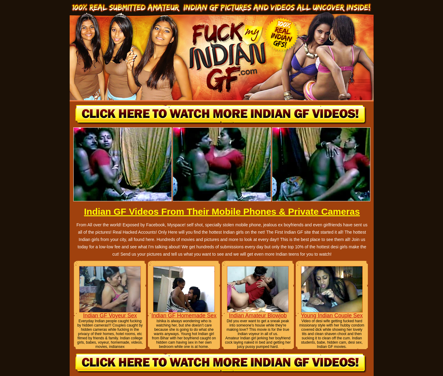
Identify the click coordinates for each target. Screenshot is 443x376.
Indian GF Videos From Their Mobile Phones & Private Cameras (222, 211)
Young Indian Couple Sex (332, 315)
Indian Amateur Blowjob (258, 315)
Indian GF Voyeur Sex (110, 315)
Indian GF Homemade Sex (183, 315)
